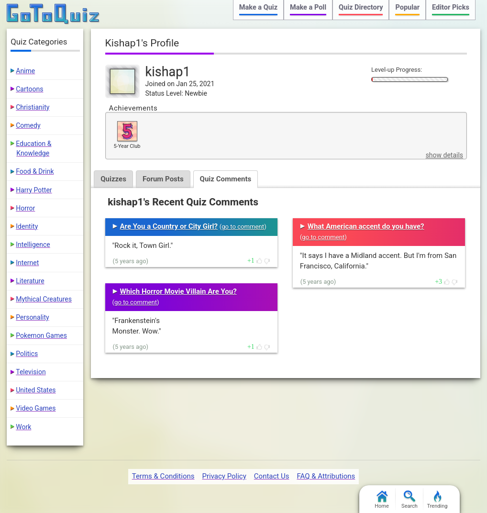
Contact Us (271, 476)
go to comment (242, 226)
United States (35, 390)
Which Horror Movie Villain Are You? (178, 291)
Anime (25, 71)
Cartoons (29, 89)
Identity (27, 226)
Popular (407, 7)
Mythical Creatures (44, 299)
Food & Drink (35, 171)
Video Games (35, 408)
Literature (30, 281)
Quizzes (113, 179)
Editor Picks (450, 7)
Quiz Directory (361, 7)
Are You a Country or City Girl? (169, 226)
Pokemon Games (41, 335)
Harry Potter (34, 190)
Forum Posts (163, 179)
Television (30, 372)
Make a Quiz (258, 7)
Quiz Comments (226, 179)
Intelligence (33, 244)
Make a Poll (308, 7)
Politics (27, 353)
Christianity (32, 107)
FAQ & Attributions (326, 476)
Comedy (28, 125)
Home (382, 500)
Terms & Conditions (163, 476)
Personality (32, 317)
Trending (437, 500)
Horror (25, 208)
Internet (27, 263)
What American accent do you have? (366, 226)
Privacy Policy (224, 476)
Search (409, 500)
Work (23, 427)
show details (444, 155)
